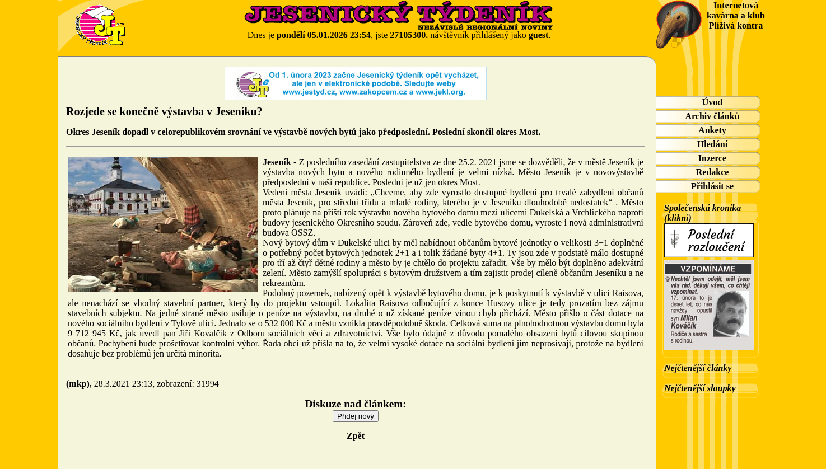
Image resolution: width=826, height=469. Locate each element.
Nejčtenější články (697, 368)
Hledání (712, 144)
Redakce (712, 172)
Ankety (712, 130)
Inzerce (712, 158)
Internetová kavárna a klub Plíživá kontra (736, 15)
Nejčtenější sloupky (700, 388)
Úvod (712, 102)
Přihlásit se (712, 186)
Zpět (356, 435)
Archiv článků (712, 116)
